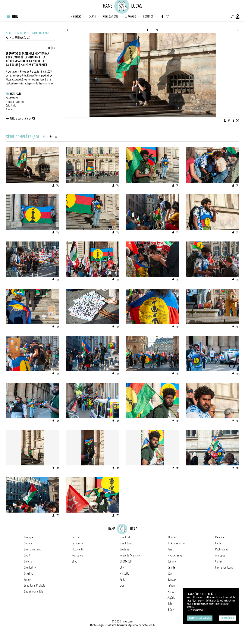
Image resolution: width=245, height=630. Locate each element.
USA (170, 573)
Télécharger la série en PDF (22, 118)
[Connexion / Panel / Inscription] (237, 16)
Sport (27, 555)
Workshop (77, 555)
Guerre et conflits (33, 591)
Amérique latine (176, 543)
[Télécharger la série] (50, 137)
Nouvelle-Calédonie (15, 101)
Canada (171, 567)
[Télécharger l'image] (225, 120)
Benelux (172, 579)
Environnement (32, 549)
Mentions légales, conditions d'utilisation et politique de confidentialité (122, 625)
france (9, 109)
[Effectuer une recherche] (232, 16)
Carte (92, 16)
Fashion (28, 579)
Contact (148, 16)
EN (53, 48)
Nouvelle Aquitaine (130, 555)
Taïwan (171, 585)
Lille (122, 567)
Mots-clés (15, 93)
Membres (76, 16)
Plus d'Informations (195, 610)
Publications (110, 16)
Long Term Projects (34, 585)
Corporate (77, 543)
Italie (170, 603)
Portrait (76, 537)
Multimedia (77, 549)
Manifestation (12, 98)
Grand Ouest (126, 543)
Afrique (172, 537)
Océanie (172, 561)
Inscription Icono (224, 567)
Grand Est (125, 537)
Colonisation (11, 105)
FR (49, 48)
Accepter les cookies (200, 618)
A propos (130, 16)
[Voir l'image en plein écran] (237, 120)
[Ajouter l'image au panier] (229, 120)
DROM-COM (126, 561)
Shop (74, 561)
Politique (28, 537)
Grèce (171, 610)
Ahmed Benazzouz (18, 37)
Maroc (171, 591)
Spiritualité (30, 567)
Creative (28, 573)
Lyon (122, 585)
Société (28, 543)
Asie (170, 549)
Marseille (124, 573)
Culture (28, 561)
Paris (122, 579)
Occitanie (124, 549)
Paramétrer (227, 618)
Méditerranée (175, 555)
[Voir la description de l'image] (233, 120)
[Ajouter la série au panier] (56, 137)
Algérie (171, 597)
